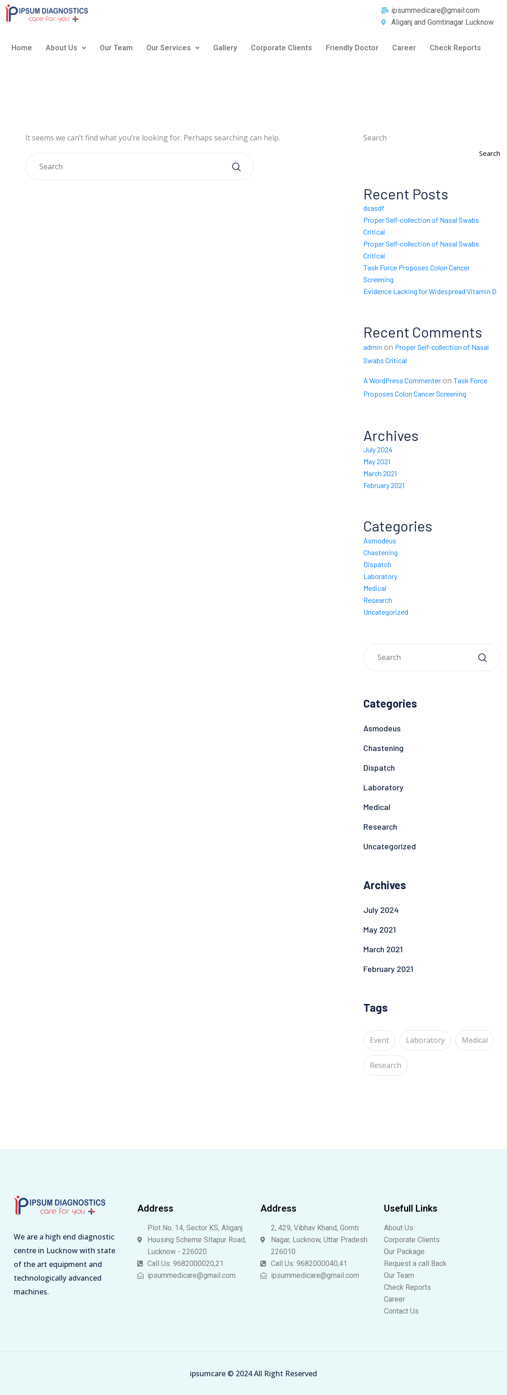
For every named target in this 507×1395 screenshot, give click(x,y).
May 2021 (376, 461)
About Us (66, 47)
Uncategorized (385, 611)
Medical (374, 588)
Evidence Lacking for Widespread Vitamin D (429, 291)
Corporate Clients (281, 47)
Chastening (380, 552)
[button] (66, 48)
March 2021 (380, 473)
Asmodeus (379, 540)
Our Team (116, 47)
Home (21, 47)
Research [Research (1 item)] (385, 1065)
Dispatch (377, 564)
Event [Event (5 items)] (379, 1040)
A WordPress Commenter (402, 380)
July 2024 (378, 449)
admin (372, 347)
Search (375, 138)
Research (377, 600)
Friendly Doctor (352, 47)
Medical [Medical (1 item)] (475, 1040)
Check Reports (455, 47)
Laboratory (380, 576)
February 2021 (384, 485)
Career (404, 47)
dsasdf (373, 208)
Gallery (225, 47)
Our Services (173, 47)
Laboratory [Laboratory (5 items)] (425, 1040)
